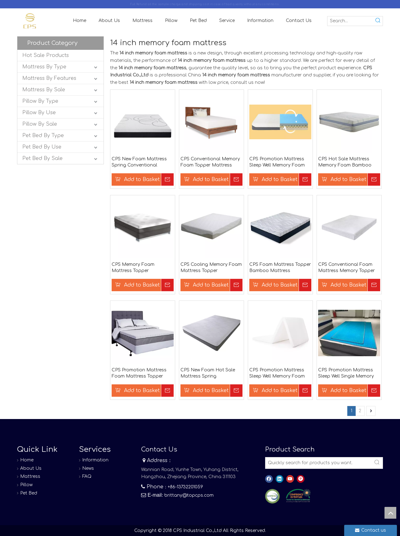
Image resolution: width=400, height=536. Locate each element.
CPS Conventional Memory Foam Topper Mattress (210, 162)
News (88, 468)
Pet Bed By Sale (42, 158)
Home (26, 460)
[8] (298, 496)
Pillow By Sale (39, 124)
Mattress (30, 476)
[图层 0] (272, 496)
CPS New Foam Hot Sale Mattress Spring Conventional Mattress (207, 373)
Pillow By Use (39, 112)
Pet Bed (28, 493)
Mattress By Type (44, 67)
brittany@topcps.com (189, 495)
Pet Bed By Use (41, 147)
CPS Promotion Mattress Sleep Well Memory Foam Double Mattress (277, 162)
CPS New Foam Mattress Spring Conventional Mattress (139, 162)
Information (95, 460)
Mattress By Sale (43, 90)
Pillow (26, 484)
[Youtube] (290, 479)
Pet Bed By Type (43, 135)
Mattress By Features (49, 78)
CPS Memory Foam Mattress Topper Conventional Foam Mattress (134, 268)
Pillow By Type (40, 101)
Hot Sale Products (45, 55)
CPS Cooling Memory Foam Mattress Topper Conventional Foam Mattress (211, 268)
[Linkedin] (279, 479)
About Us (31, 468)
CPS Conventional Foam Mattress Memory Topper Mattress (346, 268)
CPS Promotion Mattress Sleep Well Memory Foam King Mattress (277, 373)
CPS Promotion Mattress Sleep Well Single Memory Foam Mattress (346, 373)
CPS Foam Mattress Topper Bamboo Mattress (280, 267)
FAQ (86, 476)
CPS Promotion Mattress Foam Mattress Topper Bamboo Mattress (139, 373)
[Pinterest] (300, 479)
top (390, 513)
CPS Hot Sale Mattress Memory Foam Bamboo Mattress (344, 162)
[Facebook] (269, 479)
